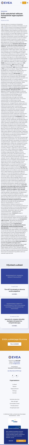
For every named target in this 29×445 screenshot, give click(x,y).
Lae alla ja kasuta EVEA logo (15, 370)
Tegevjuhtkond (14, 388)
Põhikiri (14, 386)
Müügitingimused (14, 407)
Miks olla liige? (14, 401)
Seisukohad (4, 11)
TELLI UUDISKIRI (14, 344)
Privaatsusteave (14, 405)
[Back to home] (6, 3)
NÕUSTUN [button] (21, 440)
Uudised (14, 384)
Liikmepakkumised (14, 403)
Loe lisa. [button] (12, 437)
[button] (21, 3)
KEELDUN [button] (11, 440)
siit (4, 27)
